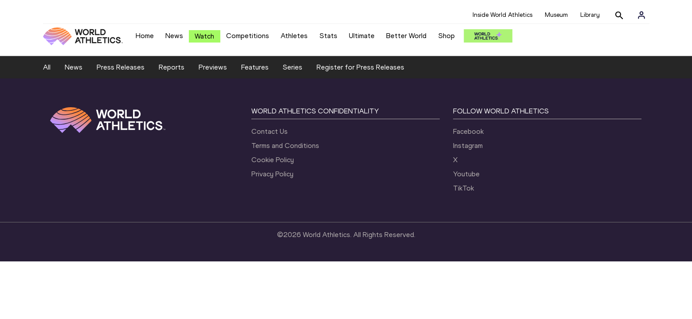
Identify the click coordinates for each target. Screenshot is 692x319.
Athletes (294, 35)
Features (255, 67)
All (47, 67)
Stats (328, 35)
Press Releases (121, 67)
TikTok (463, 188)
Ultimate (362, 35)
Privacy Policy (272, 174)
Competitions (247, 35)
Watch (204, 36)
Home (145, 35)
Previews (213, 67)
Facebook (468, 131)
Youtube (466, 174)
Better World (406, 35)
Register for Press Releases (360, 67)
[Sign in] (641, 15)
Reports (171, 67)
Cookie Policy (272, 160)
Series (292, 67)
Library (590, 15)
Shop (446, 35)
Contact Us (269, 131)
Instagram (468, 145)
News (174, 35)
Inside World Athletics (502, 15)
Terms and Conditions (285, 145)
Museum (556, 15)
